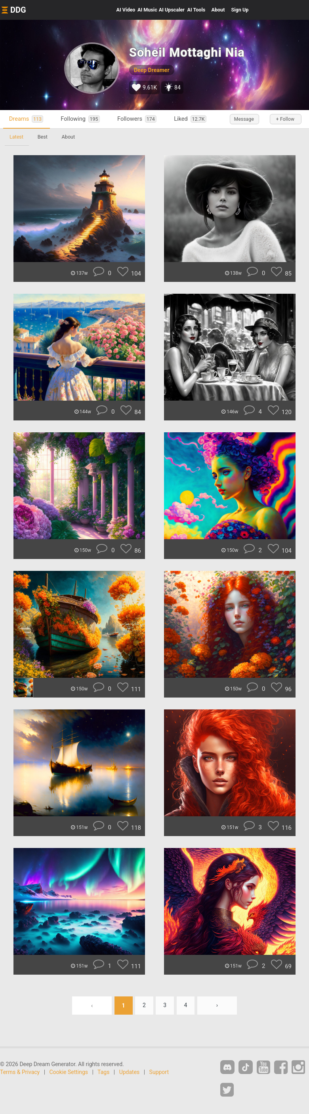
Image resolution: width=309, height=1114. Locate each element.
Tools (196, 10)
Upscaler (172, 10)
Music (147, 10)
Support (159, 1072)
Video (125, 10)
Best (43, 137)
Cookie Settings (69, 1072)
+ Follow (285, 119)
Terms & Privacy (20, 1072)
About (218, 10)
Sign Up (239, 10)
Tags (103, 1072)
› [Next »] (217, 1005)
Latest (16, 137)
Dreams (26, 119)
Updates (129, 1072)
